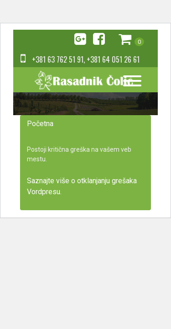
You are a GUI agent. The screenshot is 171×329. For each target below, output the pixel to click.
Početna (40, 123)
